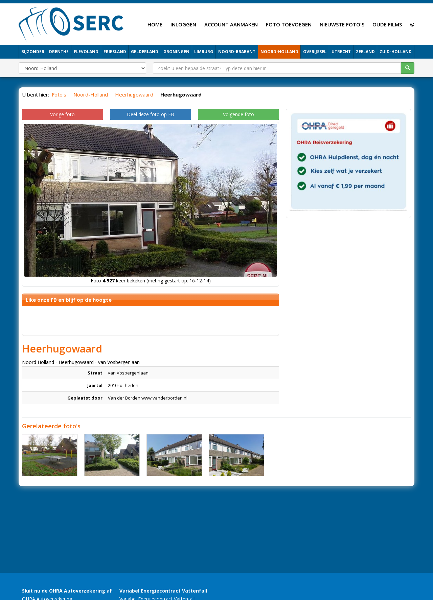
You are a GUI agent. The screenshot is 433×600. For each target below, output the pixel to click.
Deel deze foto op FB (150, 114)
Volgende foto (238, 114)
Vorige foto (62, 114)
